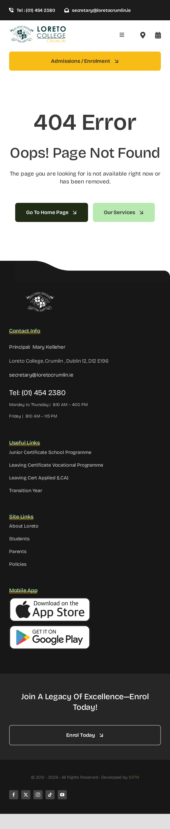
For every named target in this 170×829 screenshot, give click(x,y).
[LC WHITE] (39, 294)
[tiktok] (50, 794)
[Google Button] (49, 627)
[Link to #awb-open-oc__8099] (158, 35)
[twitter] (25, 794)
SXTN (134, 777)
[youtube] (62, 794)
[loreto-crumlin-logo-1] (38, 28)
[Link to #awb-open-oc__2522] (142, 35)
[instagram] (37, 794)
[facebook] (13, 794)
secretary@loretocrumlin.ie (41, 375)
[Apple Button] (49, 600)
